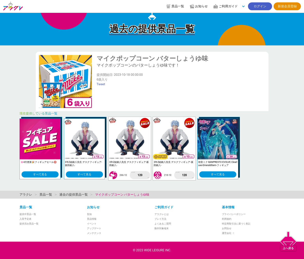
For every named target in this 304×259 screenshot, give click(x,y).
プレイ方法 (160, 219)
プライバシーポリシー (234, 214)
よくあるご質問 (162, 223)
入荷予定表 (25, 219)
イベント (91, 223)
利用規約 (226, 219)
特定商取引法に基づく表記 (236, 223)
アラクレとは (161, 214)
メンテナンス (94, 233)
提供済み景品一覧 (29, 223)
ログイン (260, 6)
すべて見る (40, 174)
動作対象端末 (161, 228)
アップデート (94, 228)
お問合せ (226, 228)
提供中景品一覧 (28, 214)
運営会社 (228, 233)
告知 (89, 214)
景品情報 (91, 219)
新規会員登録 (287, 6)
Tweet (101, 84)
